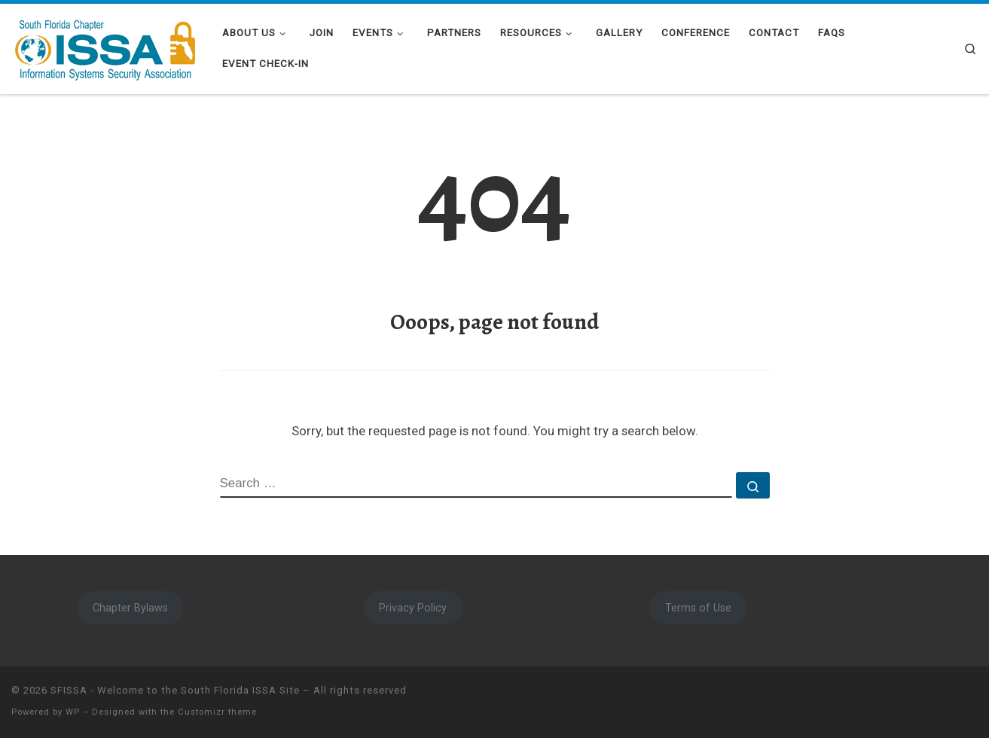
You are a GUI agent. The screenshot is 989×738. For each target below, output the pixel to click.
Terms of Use (698, 608)
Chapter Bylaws (130, 608)
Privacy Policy (413, 608)
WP (73, 712)
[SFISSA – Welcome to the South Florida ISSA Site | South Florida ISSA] (105, 46)
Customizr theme (217, 712)
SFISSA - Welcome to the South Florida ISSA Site (175, 690)
